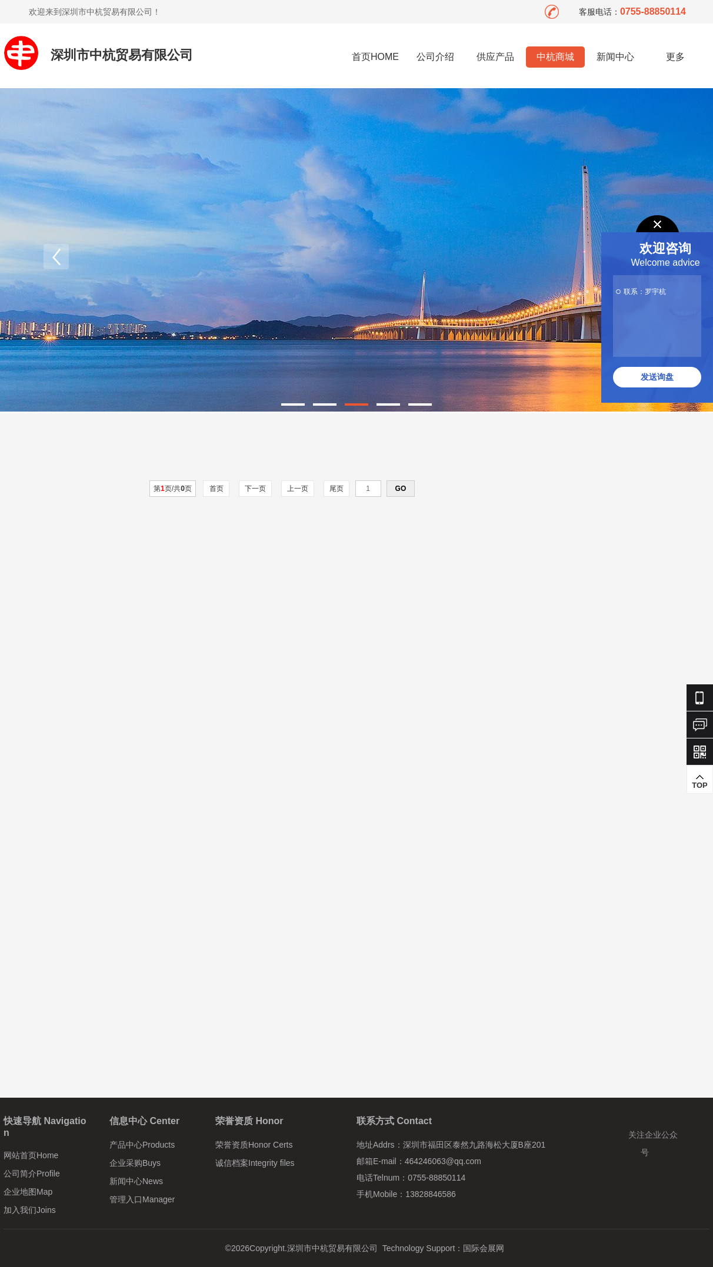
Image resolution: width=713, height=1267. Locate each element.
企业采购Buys (135, 1163)
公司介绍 (435, 57)
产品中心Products (142, 1144)
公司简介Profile (32, 1173)
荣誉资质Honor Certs (253, 1144)
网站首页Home (31, 1155)
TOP (700, 781)
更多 (676, 57)
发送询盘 (657, 377)
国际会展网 (483, 1248)
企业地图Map (28, 1191)
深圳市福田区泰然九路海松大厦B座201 (474, 1144)
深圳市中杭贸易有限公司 (122, 55)
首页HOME (375, 57)
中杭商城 (555, 57)
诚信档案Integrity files (255, 1163)
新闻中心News (136, 1181)
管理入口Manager (142, 1199)
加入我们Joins (30, 1210)
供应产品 (495, 57)
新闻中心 (615, 57)
